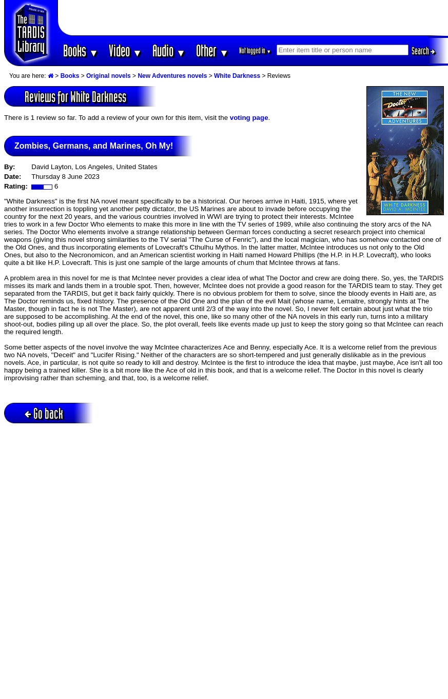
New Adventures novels (172, 75)
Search (423, 50)
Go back (44, 413)
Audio (169, 50)
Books (81, 50)
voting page (249, 117)
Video (125, 50)
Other (212, 50)
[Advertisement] (253, 18)
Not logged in (255, 50)
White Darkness (237, 75)
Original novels (108, 75)
